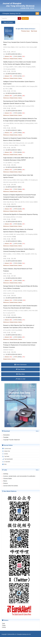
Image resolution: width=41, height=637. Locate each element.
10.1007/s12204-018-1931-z (14, 54)
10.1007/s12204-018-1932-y (14, 73)
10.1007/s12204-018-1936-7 (14, 206)
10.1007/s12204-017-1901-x (14, 150)
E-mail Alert (6, 461)
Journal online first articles (10, 485)
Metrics (20, 58)
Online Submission (20, 364)
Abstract (7, 56)
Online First (6, 451)
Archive (5, 453)
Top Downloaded (7, 459)
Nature (5, 481)
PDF (16, 56)
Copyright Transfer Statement (11, 439)
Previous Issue (25, 31)
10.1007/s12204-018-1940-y (14, 317)
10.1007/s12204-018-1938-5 (14, 278)
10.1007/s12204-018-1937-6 (14, 221)
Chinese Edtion (7, 478)
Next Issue (34, 31)
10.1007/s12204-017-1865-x (14, 130)
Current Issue (6, 448)
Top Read (5, 456)
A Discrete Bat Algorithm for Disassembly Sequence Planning (20, 214)
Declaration (6, 435)
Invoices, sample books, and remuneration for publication (19, 476)
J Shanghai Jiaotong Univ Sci (11, 13)
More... (37, 431)
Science (5, 483)
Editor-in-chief (20, 379)
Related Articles (13, 58)
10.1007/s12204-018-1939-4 (14, 298)
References (6, 58)
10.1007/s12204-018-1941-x (14, 335)
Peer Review (20, 369)
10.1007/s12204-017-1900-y (14, 241)
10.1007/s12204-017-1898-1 (14, 187)
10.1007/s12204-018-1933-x (14, 93)
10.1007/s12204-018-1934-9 (14, 110)
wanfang (5, 473)
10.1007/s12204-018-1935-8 (14, 167)
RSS (4, 464)
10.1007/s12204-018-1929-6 (14, 261)
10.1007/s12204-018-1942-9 (14, 354)
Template (5, 437)
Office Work (20, 374)
